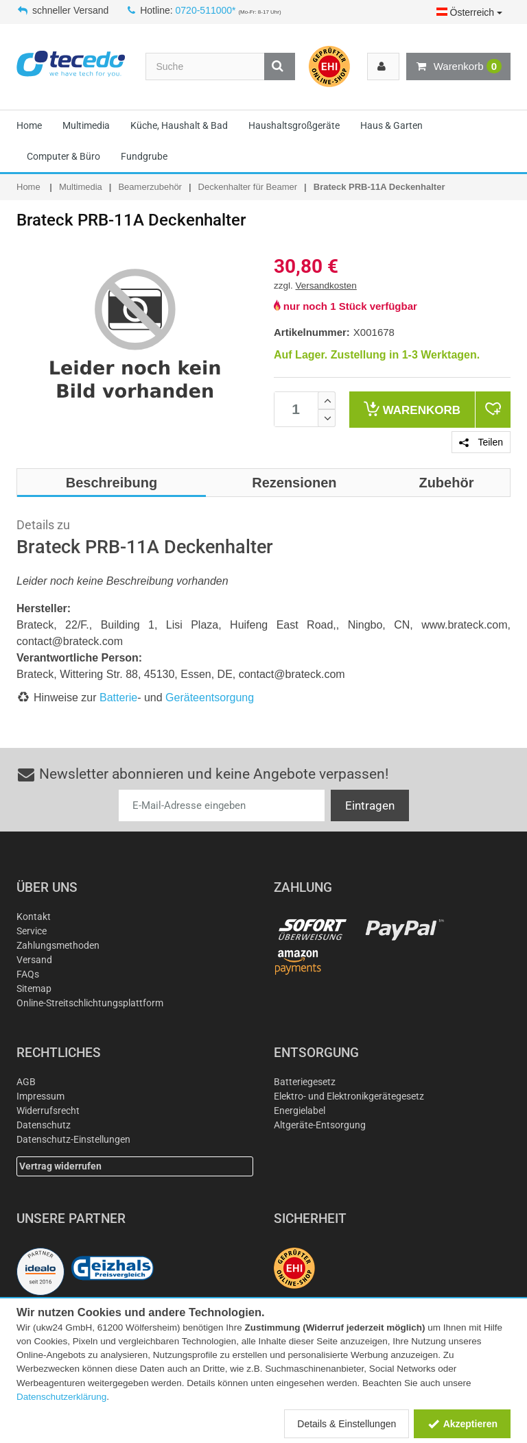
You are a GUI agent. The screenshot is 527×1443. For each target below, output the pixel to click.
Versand (34, 959)
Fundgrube (144, 156)
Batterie (118, 697)
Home (29, 125)
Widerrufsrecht (48, 1110)
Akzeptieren (462, 1424)
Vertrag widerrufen (60, 1166)
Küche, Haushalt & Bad (179, 125)
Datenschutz (43, 1124)
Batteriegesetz (305, 1081)
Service (31, 930)
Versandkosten (326, 285)
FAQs (27, 974)
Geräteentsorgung (209, 697)
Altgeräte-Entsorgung (320, 1124)
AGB (26, 1081)
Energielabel (299, 1110)
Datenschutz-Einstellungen (73, 1139)
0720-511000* (206, 10)
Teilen (481, 442)
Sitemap (33, 988)
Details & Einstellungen (346, 1423)
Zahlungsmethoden (57, 945)
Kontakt (33, 916)
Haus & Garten (391, 125)
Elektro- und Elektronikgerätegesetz (349, 1096)
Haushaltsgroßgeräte (294, 125)
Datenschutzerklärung (61, 1397)
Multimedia (86, 125)
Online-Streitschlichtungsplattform (89, 1002)
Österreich (469, 12)
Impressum (40, 1096)
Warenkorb (458, 66)
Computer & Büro (63, 156)
